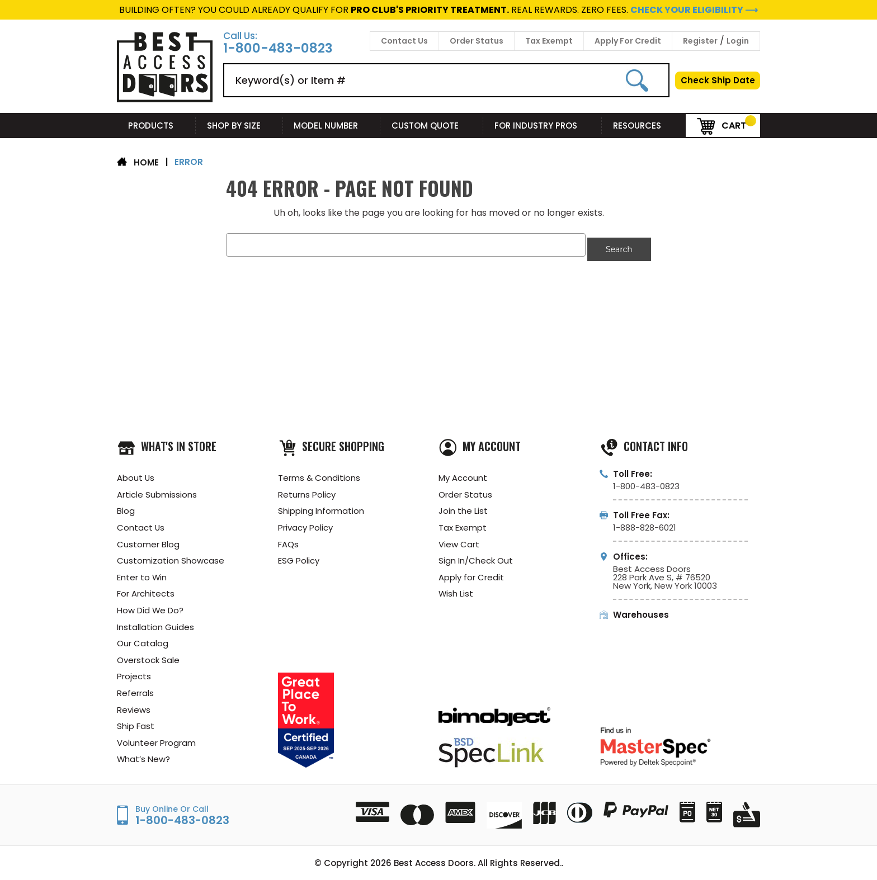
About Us (136, 474)
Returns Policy (307, 490)
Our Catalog (142, 641)
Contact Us (404, 40)
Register (700, 40)
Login (738, 40)
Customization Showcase (170, 558)
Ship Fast (135, 725)
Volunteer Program (156, 742)
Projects (134, 675)
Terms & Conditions (319, 474)
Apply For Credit (628, 40)
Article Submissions (157, 490)
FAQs (288, 541)
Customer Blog (148, 541)
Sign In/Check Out (475, 558)
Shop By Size (239, 125)
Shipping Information (321, 507)
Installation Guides (155, 625)
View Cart (458, 541)
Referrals (135, 692)
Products (156, 125)
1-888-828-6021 (644, 523)
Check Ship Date (718, 80)
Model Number (331, 125)
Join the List (463, 507)
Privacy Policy (305, 524)
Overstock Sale (148, 658)
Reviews (133, 709)
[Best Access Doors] (165, 100)
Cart (721, 125)
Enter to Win (142, 574)
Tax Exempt (549, 40)
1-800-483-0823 (278, 48)
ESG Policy (298, 558)
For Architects (146, 591)
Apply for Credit (471, 574)
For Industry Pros (542, 125)
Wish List (456, 591)
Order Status (476, 40)
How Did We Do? (150, 608)
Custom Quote (432, 125)
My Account (462, 474)
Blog (126, 507)
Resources (644, 125)
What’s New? (144, 759)
